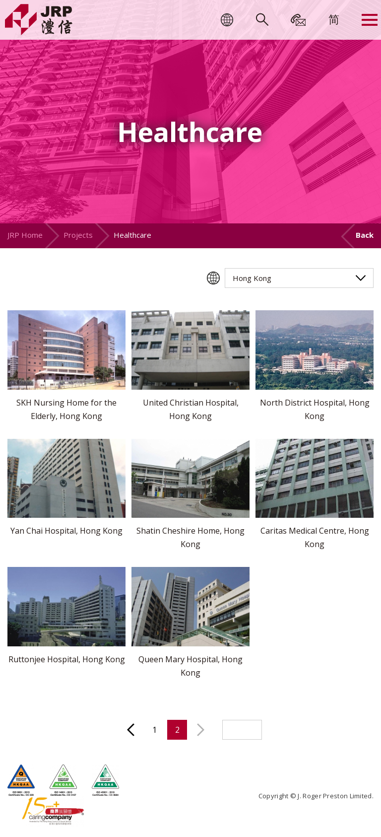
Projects (78, 235)
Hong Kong (252, 278)
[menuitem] (333, 19)
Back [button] (365, 235)
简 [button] (333, 19)
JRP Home (25, 235)
